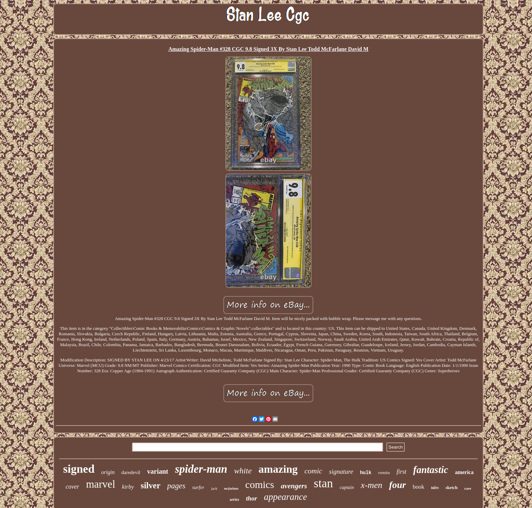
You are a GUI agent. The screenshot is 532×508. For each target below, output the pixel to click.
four (397, 484)
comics (259, 484)
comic (313, 471)
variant (157, 471)
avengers (294, 486)
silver (150, 485)
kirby (128, 487)
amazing (278, 469)
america (464, 472)
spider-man (201, 469)
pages (176, 486)
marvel (100, 484)
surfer (198, 487)
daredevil (130, 472)
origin (108, 472)
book (418, 487)
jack (214, 488)
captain (347, 487)
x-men (371, 485)
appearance (285, 497)
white (243, 470)
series (234, 499)
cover (72, 486)
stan (323, 483)
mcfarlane (231, 488)
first (401, 471)
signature (341, 471)
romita (384, 472)
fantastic (430, 469)
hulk (366, 472)
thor (251, 498)
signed (79, 469)
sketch (451, 487)
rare (467, 488)
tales (435, 487)
